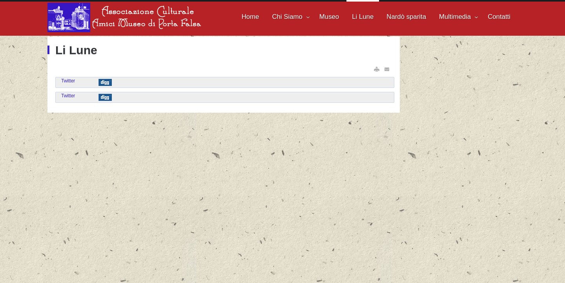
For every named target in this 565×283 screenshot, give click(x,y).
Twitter (68, 81)
